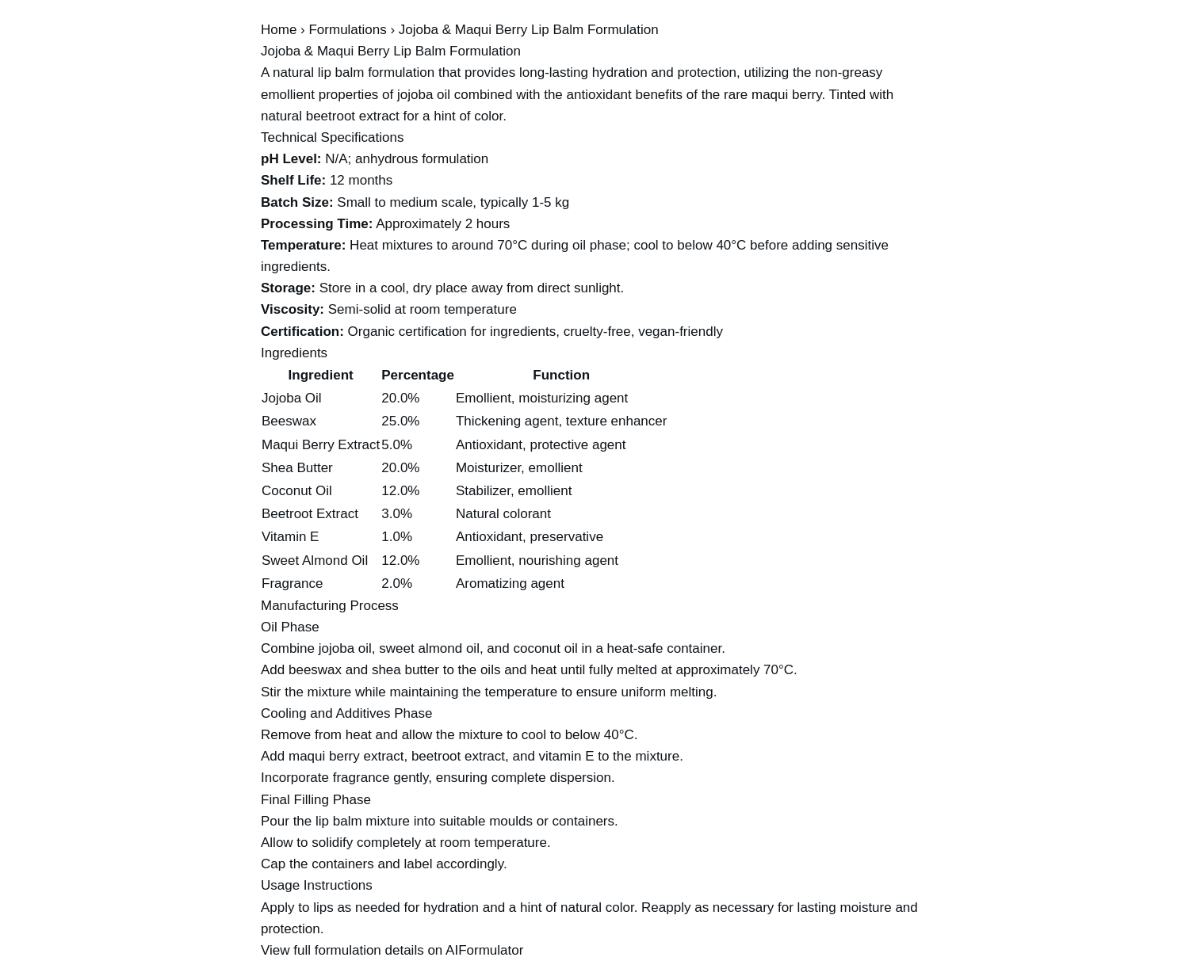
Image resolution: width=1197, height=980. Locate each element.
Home (278, 29)
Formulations (347, 29)
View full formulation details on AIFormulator (392, 950)
